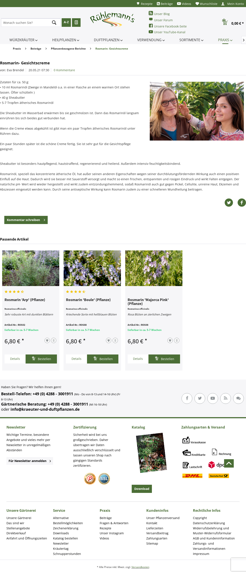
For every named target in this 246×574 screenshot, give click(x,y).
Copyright (200, 518)
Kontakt (151, 523)
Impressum (201, 554)
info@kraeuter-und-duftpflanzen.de (45, 409)
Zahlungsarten (156, 538)
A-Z (66, 22)
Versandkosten (140, 567)
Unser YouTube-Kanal (167, 32)
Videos (184, 4)
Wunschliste (206, 4)
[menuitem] (144, 3)
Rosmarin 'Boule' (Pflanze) (88, 300)
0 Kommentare (64, 70)
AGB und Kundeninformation (214, 538)
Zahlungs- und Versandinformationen (209, 546)
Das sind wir (15, 523)
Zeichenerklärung (65, 528)
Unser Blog (159, 13)
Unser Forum (161, 19)
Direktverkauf (16, 533)
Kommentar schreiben (26, 219)
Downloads (61, 533)
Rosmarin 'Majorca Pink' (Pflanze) (148, 302)
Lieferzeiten (154, 528)
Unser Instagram (112, 533)
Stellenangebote (18, 528)
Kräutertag (61, 549)
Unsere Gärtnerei (18, 518)
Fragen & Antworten (114, 523)
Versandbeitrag (157, 533)
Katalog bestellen (65, 538)
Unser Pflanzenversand (163, 518)
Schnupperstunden (67, 554)
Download (141, 489)
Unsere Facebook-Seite (168, 25)
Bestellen (41, 358)
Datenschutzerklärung (209, 523)
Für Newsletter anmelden (30, 461)
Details (15, 359)
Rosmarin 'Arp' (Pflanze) (25, 300)
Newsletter (61, 543)
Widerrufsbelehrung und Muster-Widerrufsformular (212, 530)
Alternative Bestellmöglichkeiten (68, 520)
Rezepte (144, 3)
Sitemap (152, 543)
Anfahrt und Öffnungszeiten (26, 538)
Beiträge (165, 4)
